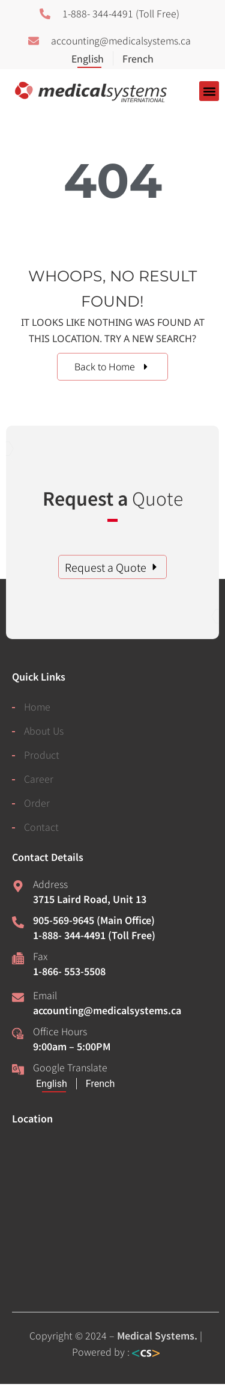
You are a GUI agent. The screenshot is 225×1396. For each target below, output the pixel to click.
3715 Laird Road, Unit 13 (89, 899)
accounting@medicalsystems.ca (107, 1010)
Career (38, 778)
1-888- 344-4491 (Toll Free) (94, 935)
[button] (209, 91)
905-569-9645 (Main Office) (94, 920)
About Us (44, 730)
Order (37, 802)
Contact (41, 826)
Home (37, 706)
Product (41, 754)
